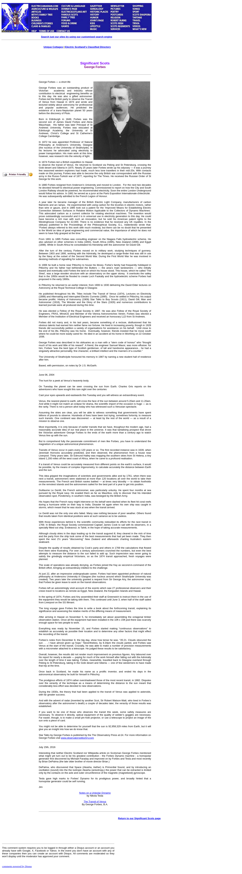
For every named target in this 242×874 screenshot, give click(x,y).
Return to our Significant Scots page (139, 818)
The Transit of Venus (95, 801)
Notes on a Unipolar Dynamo (95, 792)
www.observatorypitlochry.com (77, 737)
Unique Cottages (53, 47)
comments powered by (17, 866)
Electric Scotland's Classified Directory (88, 47)
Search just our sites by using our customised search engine (76, 36)
